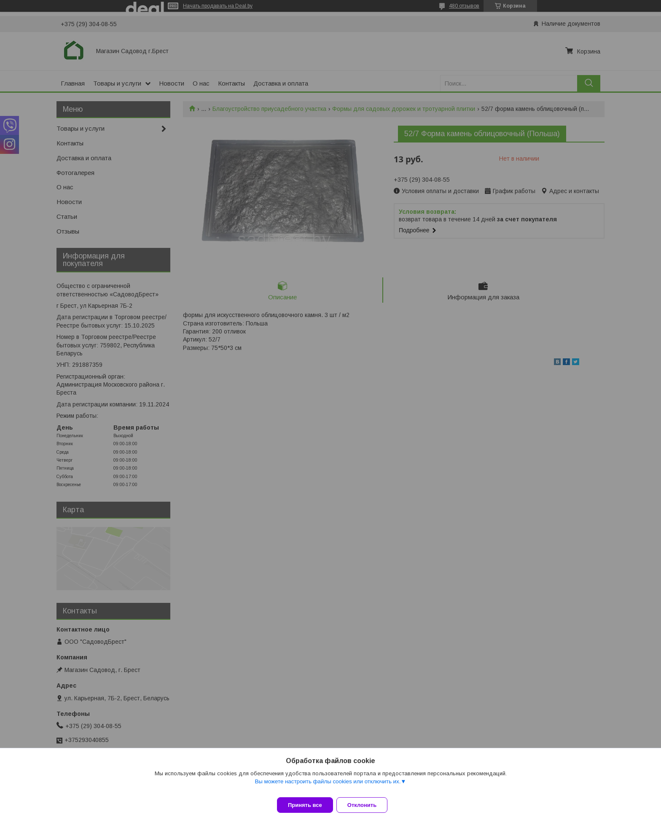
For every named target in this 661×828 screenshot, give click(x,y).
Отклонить (367, 805)
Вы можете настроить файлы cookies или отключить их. (327, 786)
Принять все (305, 805)
